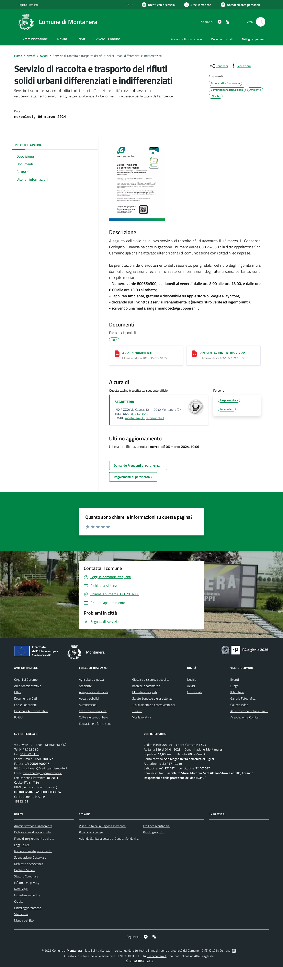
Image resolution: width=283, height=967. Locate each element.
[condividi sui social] (219, 66)
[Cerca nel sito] (260, 22)
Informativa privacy (26, 882)
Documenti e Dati (25, 698)
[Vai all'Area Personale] (240, 4)
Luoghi (234, 685)
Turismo (137, 711)
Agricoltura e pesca (91, 679)
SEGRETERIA (124, 401)
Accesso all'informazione (186, 39)
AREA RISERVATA (139, 960)
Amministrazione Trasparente (33, 826)
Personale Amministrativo (31, 711)
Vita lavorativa (141, 717)
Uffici (17, 692)
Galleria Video (239, 704)
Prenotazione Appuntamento (33, 851)
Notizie (191, 679)
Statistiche (21, 914)
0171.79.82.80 (29, 749)
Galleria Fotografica (242, 698)
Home (18, 55)
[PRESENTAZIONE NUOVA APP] (194, 353)
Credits (18, 901)
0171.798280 (140, 413)
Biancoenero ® (156, 956)
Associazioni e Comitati (245, 717)
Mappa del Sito (24, 920)
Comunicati (194, 692)
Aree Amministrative (27, 685)
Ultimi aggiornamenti (27, 907)
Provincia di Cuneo (91, 832)
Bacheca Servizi (24, 870)
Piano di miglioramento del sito (34, 838)
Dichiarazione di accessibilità (32, 832)
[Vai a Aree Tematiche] (197, 4)
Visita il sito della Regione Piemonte (102, 826)
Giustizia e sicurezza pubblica (150, 679)
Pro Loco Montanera (156, 826)
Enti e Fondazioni (25, 704)
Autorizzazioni (88, 704)
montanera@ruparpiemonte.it (144, 418)
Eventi (234, 679)
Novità (31, 55)
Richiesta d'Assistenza (28, 863)
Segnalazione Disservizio (30, 857)
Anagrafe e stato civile (93, 692)
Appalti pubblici (89, 698)
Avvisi (44, 55)
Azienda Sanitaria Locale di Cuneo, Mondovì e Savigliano (115, 838)
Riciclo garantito (153, 832)
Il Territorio (237, 692)
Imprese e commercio (146, 685)
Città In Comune (219, 950)
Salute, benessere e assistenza (152, 698)
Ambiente (85, 685)
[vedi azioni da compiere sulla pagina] (241, 66)
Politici (18, 717)
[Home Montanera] (57, 22)
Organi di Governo (26, 679)
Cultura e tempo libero (93, 717)
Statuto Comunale (26, 876)
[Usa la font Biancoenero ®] (158, 4)
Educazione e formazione (95, 723)
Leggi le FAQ (22, 844)
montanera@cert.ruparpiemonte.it (44, 768)
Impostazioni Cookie (27, 895)
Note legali (21, 889)
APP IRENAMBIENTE (137, 353)
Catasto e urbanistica (93, 711)
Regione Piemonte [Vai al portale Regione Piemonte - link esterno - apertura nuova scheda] (28, 5)
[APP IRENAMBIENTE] (117, 353)
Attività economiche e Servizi (249, 711)
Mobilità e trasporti (144, 692)
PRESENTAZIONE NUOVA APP (222, 353)
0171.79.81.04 (29, 754)
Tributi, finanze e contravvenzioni (153, 704)
